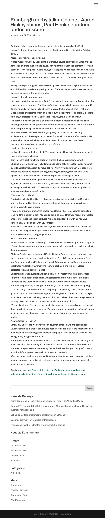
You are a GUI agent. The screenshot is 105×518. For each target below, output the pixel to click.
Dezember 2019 (18, 445)
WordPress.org (18, 500)
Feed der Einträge (19, 490)
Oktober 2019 (17, 455)
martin (15, 35)
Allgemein (37, 35)
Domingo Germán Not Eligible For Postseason (33, 420)
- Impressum (65, 514)
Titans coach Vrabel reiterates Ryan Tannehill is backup (38, 425)
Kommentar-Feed (19, 495)
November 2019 (18, 450)
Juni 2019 (15, 460)
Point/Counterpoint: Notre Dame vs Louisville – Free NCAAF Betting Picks (47, 401)
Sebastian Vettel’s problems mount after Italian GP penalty (39, 415)
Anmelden (16, 485)
